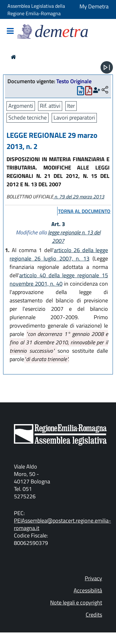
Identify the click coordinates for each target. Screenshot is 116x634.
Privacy (93, 578)
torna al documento (84, 211)
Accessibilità (88, 590)
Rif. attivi (50, 106)
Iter (71, 106)
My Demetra (94, 6)
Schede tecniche (27, 117)
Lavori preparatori (74, 117)
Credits (94, 614)
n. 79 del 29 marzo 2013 (78, 196)
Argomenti (20, 106)
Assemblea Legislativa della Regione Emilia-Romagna (36, 9)
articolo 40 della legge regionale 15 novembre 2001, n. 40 (59, 279)
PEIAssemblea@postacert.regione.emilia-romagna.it (62, 524)
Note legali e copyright (76, 602)
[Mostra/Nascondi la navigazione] (10, 31)
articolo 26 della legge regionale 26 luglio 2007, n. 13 (59, 254)
